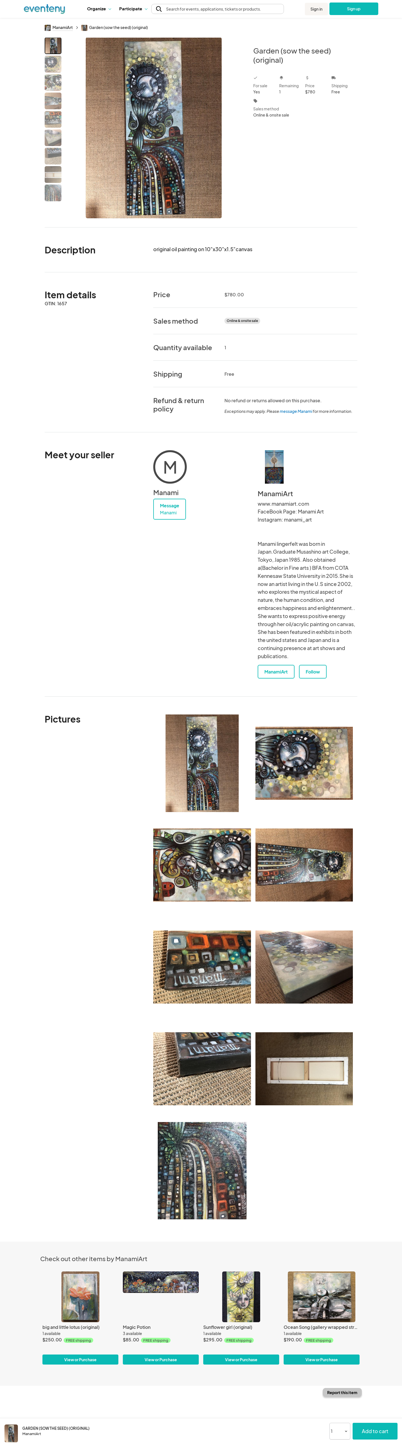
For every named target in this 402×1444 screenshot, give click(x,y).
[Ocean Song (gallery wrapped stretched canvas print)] (322, 1296)
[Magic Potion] (161, 1296)
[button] (99, 8)
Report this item (342, 1392)
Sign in (316, 8)
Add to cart (375, 1431)
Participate (133, 8)
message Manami (296, 411)
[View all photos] (153, 127)
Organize (99, 8)
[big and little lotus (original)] (80, 1296)
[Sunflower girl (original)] (241, 1296)
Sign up (354, 8)
